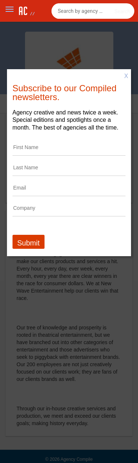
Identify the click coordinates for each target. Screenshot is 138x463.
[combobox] (93, 11)
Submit (28, 243)
